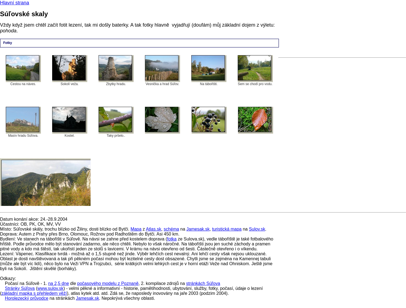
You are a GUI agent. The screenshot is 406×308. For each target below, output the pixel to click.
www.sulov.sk (50, 288)
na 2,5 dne (58, 283)
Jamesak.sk (197, 229)
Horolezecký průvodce (26, 298)
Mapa (135, 229)
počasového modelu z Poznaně (107, 283)
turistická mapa (227, 229)
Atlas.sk (153, 229)
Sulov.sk (257, 229)
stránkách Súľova (203, 283)
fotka (172, 239)
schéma (171, 229)
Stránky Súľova (20, 288)
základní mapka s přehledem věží (34, 293)
